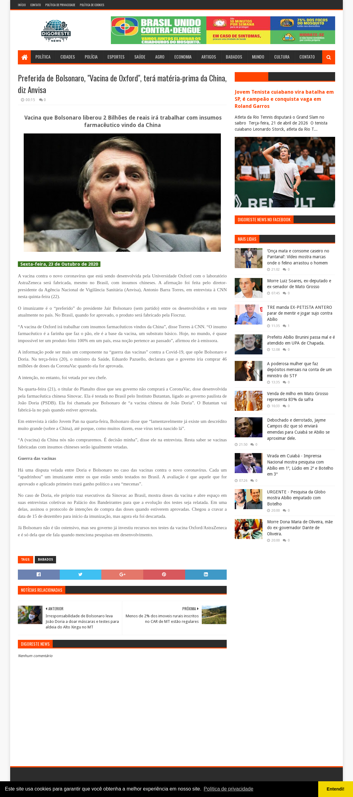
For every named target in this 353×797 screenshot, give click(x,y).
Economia (183, 56)
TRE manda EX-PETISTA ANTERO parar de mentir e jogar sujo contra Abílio (299, 313)
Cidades (67, 56)
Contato (35, 4)
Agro (159, 56)
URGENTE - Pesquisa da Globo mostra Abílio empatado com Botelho (296, 497)
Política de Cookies (92, 4)
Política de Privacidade (60, 4)
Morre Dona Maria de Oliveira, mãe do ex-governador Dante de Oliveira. (300, 527)
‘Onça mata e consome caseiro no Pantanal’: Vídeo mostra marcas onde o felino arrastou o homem (298, 256)
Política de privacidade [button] (228, 788)
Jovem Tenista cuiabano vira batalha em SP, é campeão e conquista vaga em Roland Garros (284, 99)
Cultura (282, 56)
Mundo (258, 56)
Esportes (116, 56)
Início (22, 4)
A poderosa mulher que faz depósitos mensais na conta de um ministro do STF (299, 369)
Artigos (208, 56)
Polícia (91, 56)
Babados (234, 56)
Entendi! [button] (336, 789)
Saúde (139, 56)
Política (43, 56)
